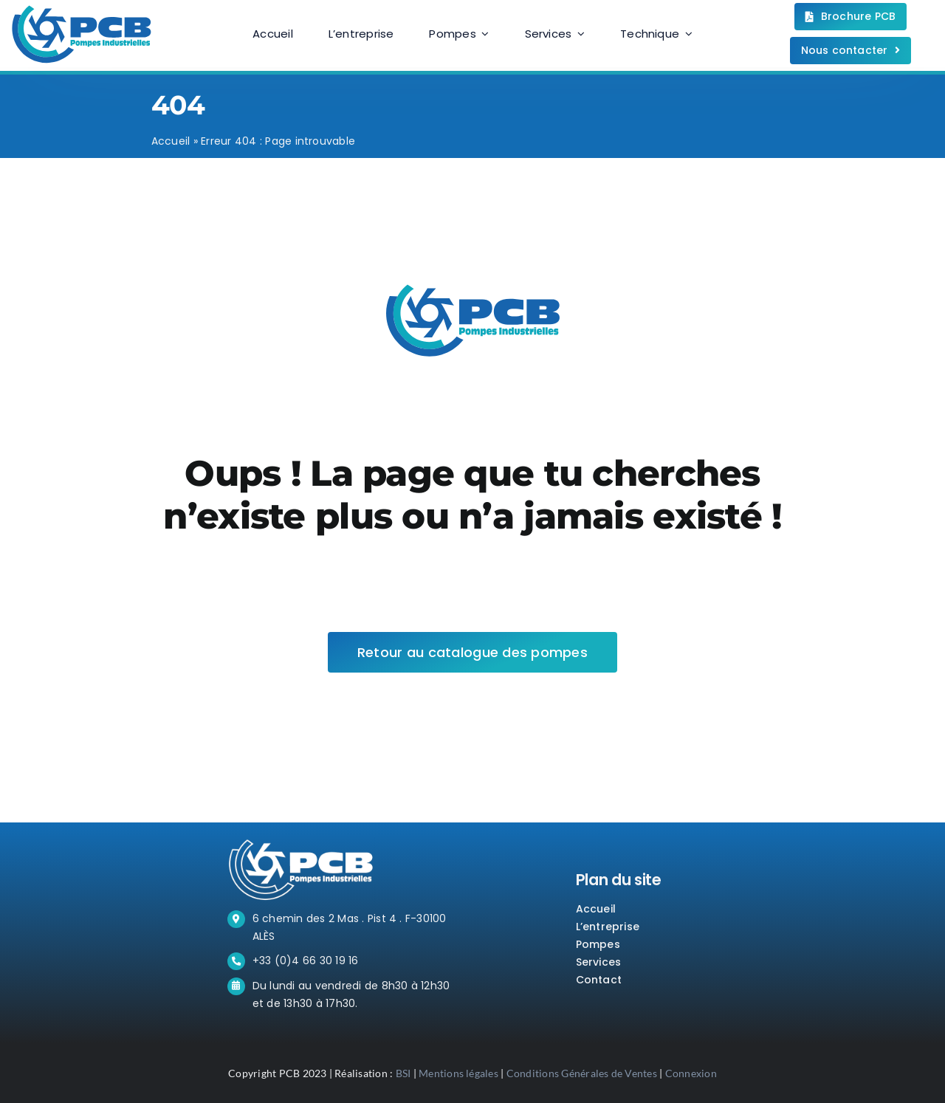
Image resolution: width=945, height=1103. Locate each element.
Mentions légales (458, 1073)
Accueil (170, 141)
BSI (403, 1073)
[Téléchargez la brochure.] (850, 16)
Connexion (691, 1073)
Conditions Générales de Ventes (581, 1073)
